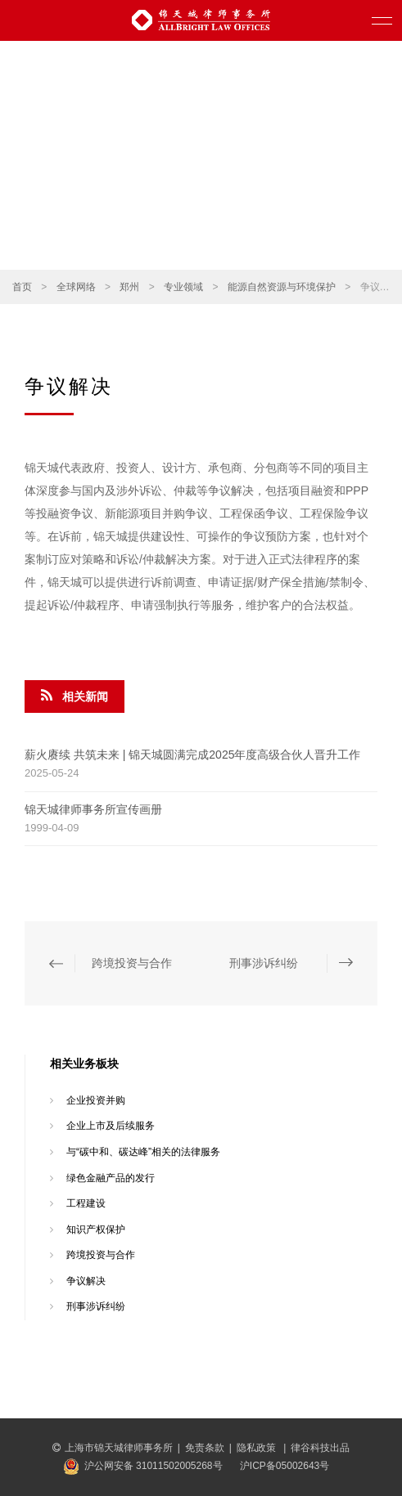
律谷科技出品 (320, 1447)
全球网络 (76, 287)
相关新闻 (74, 695)
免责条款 (204, 1447)
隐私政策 (257, 1447)
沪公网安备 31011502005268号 (153, 1465)
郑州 (129, 287)
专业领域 (183, 287)
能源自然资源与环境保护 (282, 287)
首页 (22, 287)
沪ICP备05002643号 (284, 1465)
